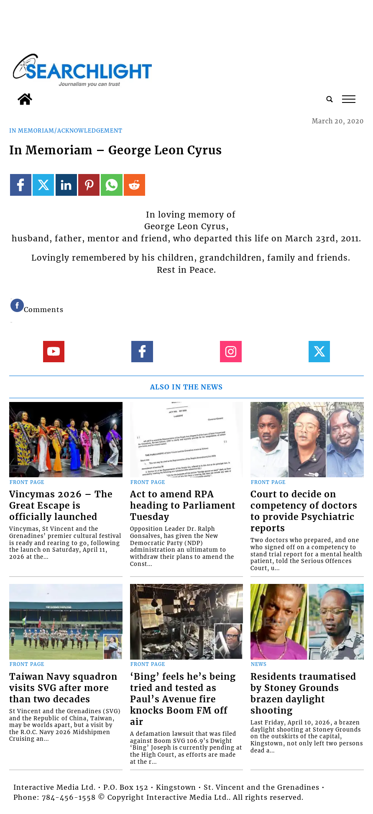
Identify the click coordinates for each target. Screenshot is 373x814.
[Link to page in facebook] (20, 184)
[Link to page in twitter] (43, 184)
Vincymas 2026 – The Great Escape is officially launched (60, 505)
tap (348, 99)
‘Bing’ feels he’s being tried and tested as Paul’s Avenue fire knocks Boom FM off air (183, 699)
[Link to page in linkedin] (66, 184)
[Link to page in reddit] (134, 184)
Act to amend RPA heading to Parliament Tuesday (182, 505)
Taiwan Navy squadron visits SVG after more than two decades (63, 688)
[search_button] (329, 99)
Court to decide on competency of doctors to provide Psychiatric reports (304, 511)
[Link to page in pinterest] (89, 184)
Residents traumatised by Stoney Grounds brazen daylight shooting (303, 693)
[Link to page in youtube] (53, 351)
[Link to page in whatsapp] (111, 184)
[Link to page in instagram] (230, 351)
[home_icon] (25, 99)
